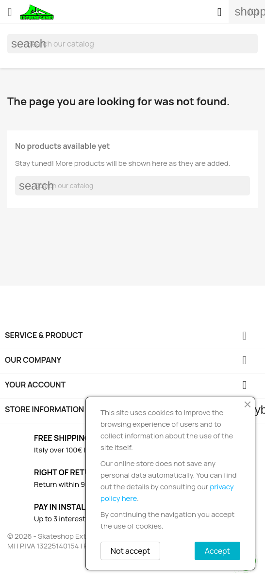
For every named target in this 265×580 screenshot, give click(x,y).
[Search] (132, 43)
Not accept (130, 551)
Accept (217, 551)
